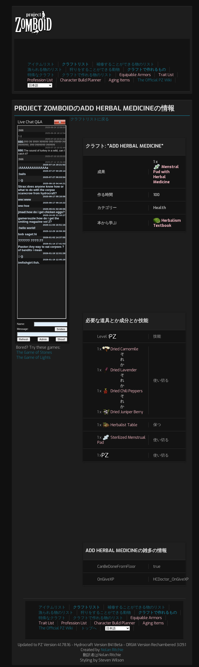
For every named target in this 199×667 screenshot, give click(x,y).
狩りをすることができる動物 (95, 69)
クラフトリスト (75, 64)
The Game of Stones (34, 352)
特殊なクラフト (40, 74)
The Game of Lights (33, 357)
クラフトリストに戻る (89, 119)
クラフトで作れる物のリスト (87, 74)
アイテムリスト (40, 64)
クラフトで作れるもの (146, 69)
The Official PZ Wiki (154, 80)
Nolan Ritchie (112, 649)
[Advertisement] (102, 49)
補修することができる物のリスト (125, 64)
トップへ (89, 628)
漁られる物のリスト (44, 69)
